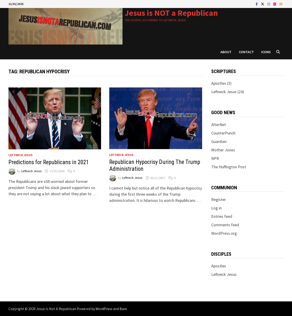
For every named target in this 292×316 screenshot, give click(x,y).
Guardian (219, 141)
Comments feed (225, 224)
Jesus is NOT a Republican (171, 13)
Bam (123, 308)
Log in (216, 208)
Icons (266, 52)
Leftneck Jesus (20, 155)
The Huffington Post (228, 166)
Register (218, 199)
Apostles (218, 83)
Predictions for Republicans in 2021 (48, 162)
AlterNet (218, 124)
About (226, 52)
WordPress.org (224, 233)
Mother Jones (223, 150)
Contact (246, 52)
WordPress (104, 308)
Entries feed (221, 216)
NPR (215, 158)
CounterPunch (223, 133)
